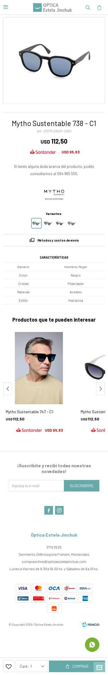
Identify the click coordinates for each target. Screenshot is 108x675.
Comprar (80, 666)
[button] (100, 388)
